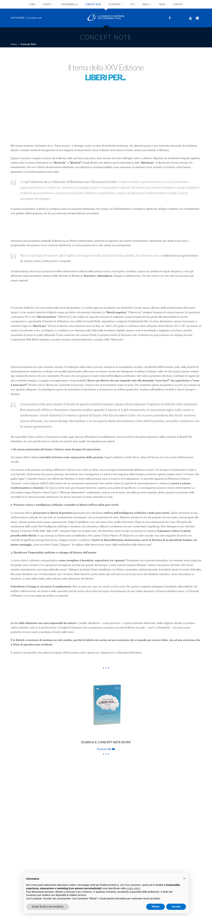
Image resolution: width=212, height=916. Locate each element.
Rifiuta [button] (155, 906)
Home (14, 44)
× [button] (184, 878)
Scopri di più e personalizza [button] (47, 906)
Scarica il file (106, 749)
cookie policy (133, 888)
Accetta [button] (176, 906)
